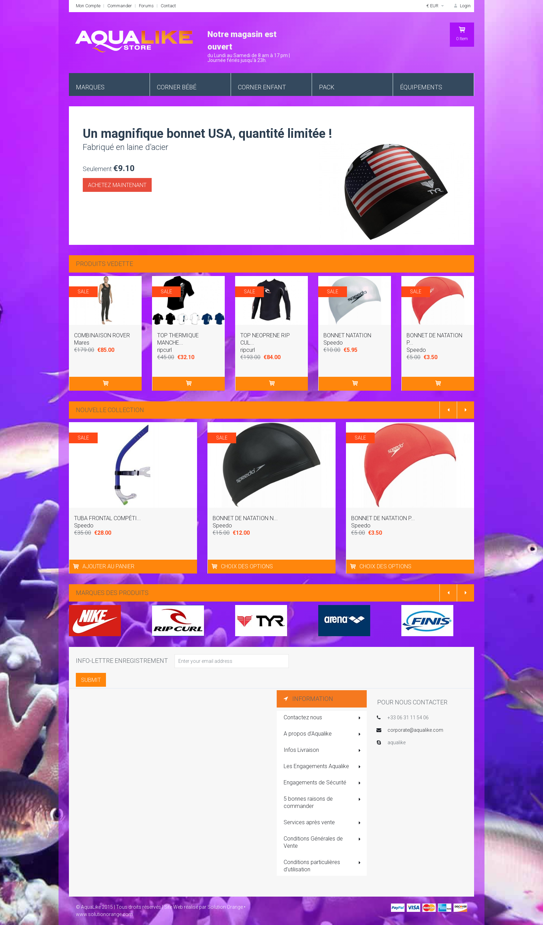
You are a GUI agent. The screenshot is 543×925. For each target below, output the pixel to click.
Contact (168, 5)
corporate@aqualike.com (415, 730)
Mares (81, 342)
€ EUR (436, 5)
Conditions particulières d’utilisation (323, 866)
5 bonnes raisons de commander (323, 802)
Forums (146, 5)
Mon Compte (88, 5)
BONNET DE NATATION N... (245, 518)
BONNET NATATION (347, 335)
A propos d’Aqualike (323, 734)
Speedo (333, 342)
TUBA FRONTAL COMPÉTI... (107, 518)
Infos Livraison (323, 750)
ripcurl (164, 350)
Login (462, 5)
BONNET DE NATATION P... (383, 518)
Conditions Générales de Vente (323, 842)
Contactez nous (323, 718)
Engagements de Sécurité (323, 783)
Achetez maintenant (117, 185)
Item (462, 33)
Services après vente (323, 823)
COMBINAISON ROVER (102, 335)
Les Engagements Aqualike (323, 767)
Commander (119, 5)
